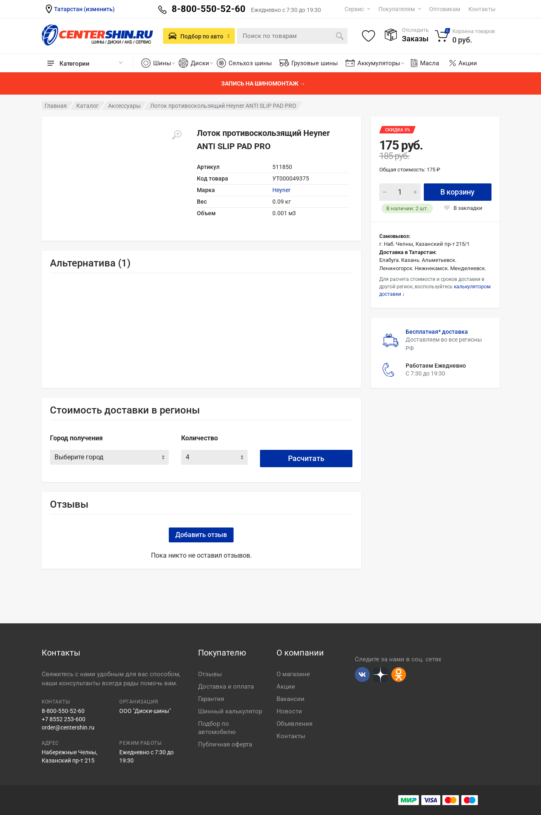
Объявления (294, 723)
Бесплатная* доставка (437, 331)
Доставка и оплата (226, 686)
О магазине (293, 674)
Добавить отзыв (201, 535)
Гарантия (211, 699)
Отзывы (210, 674)
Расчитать (306, 458)
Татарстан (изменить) (84, 9)
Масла (424, 63)
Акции (467, 63)
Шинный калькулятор (230, 711)
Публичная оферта (225, 744)
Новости (289, 711)
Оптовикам (444, 9)
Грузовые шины (314, 63)
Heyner (281, 190)
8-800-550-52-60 (63, 711)
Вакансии (290, 699)
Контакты (482, 9)
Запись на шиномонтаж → (263, 83)
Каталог (87, 105)
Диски (202, 63)
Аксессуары (124, 105)
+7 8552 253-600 (63, 719)
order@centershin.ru (68, 727)
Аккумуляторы (380, 63)
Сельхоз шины (250, 63)
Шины (164, 63)
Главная (56, 105)
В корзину (457, 192)
